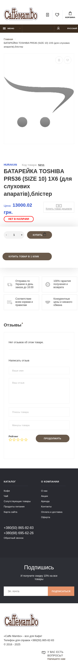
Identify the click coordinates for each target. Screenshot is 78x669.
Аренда (45, 501)
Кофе (7, 490)
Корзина (70, 15)
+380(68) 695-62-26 (19, 533)
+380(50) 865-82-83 (19, 528)
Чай (6, 496)
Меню (8, 28)
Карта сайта (10, 511)
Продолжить (52, 438)
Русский (72, 28)
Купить (39, 234)
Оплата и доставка (51, 511)
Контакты (46, 506)
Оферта (45, 517)
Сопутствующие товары (17, 501)
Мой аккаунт (58, 28)
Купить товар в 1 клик (24, 256)
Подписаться (61, 591)
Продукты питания (14, 506)
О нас (44, 490)
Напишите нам (56, 658)
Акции (44, 496)
